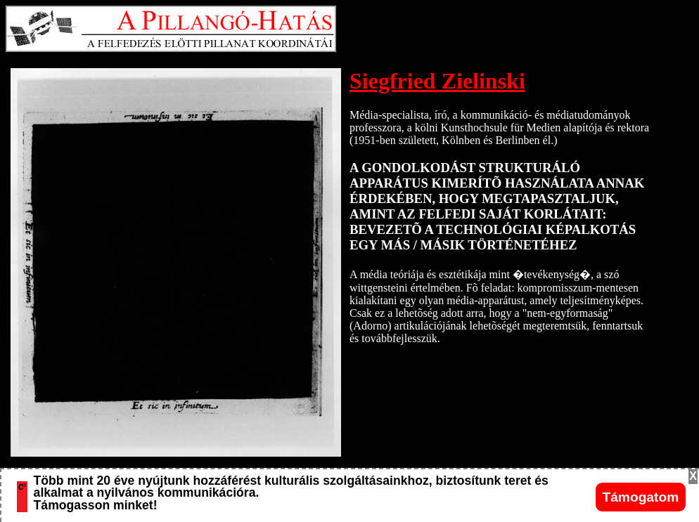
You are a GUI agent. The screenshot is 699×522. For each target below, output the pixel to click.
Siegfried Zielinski (437, 80)
